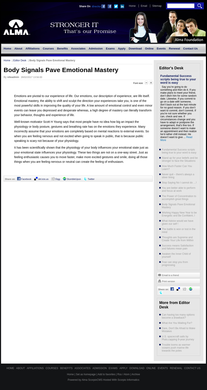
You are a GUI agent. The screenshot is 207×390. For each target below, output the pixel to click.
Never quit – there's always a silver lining (178, 176)
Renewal (176, 368)
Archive (136, 374)
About (20, 368)
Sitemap (157, 5)
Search (200, 5)
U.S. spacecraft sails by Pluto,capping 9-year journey (178, 338)
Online (151, 368)
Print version (166, 281)
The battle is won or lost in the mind (178, 231)
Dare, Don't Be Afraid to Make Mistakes (178, 330)
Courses (52, 368)
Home (132, 5)
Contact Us (192, 368)
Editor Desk (19, 60)
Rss (119, 374)
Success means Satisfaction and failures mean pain (177, 247)
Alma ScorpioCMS (92, 379)
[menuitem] (7, 48)
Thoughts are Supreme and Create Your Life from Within (177, 239)
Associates (83, 368)
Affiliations (35, 368)
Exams (113, 368)
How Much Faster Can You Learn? (177, 168)
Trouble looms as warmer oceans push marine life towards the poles (176, 347)
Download (137, 368)
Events (163, 368)
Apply (124, 368)
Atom (127, 374)
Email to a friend (168, 274)
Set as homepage (86, 374)
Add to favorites (106, 374)
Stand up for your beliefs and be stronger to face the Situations (180, 159)
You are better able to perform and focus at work (178, 189)
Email (144, 5)
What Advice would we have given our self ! (177, 222)
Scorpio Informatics (128, 379)
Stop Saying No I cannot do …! (179, 182)
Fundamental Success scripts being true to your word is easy (178, 79)
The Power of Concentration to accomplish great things (179, 198)
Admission (100, 368)
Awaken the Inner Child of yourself (176, 255)
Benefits (66, 368)
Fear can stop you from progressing (175, 264)
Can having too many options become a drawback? (178, 316)
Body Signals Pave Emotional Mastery (178, 206)
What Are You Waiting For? (177, 323)
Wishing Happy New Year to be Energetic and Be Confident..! (179, 214)
